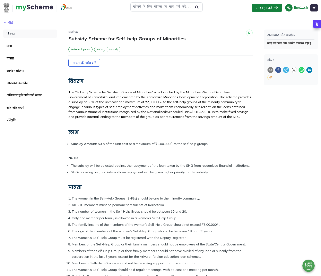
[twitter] (294, 70)
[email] (270, 70)
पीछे (8, 23)
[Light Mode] (314, 8)
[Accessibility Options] (317, 32)
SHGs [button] (99, 49)
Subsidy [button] (113, 49)
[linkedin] (309, 70)
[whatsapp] (301, 70)
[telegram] (286, 70)
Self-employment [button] (80, 49)
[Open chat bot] (308, 266)
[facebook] (278, 70)
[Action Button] (34, 8)
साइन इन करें (267, 8)
